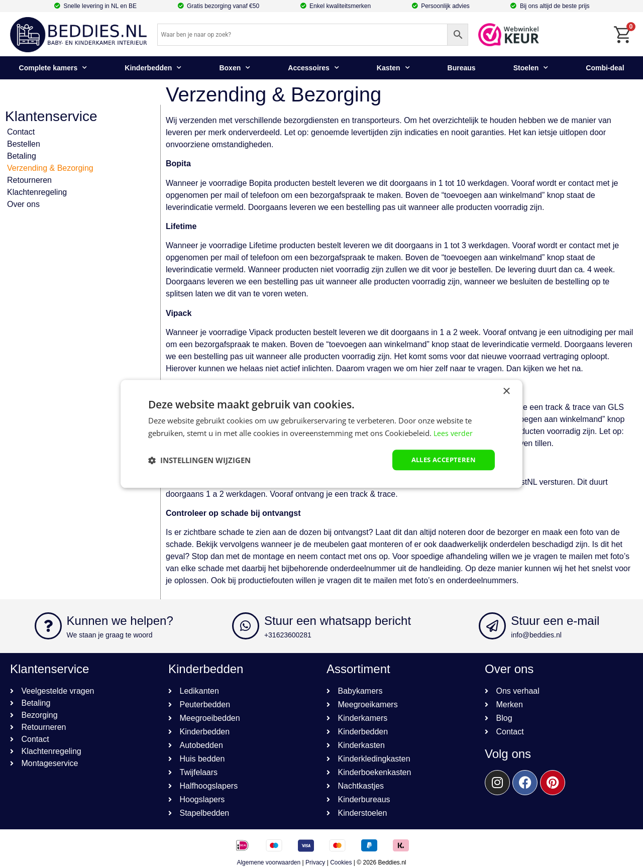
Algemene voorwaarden (268, 862)
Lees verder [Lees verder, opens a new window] (454, 432)
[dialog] (321, 434)
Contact (21, 132)
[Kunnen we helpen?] (48, 625)
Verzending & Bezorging (50, 168)
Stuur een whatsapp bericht (337, 620)
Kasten (393, 67)
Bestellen (23, 144)
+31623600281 (287, 635)
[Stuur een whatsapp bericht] (245, 625)
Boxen (234, 67)
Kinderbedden (153, 67)
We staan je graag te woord (110, 635)
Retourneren (29, 180)
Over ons (23, 204)
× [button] (506, 391)
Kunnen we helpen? (120, 620)
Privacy (315, 862)
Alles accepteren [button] (440, 460)
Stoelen (531, 67)
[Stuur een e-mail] (492, 625)
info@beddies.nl (536, 635)
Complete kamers (53, 67)
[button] (199, 460)
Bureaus (462, 68)
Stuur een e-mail (555, 620)
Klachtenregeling (37, 192)
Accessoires (313, 67)
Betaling (21, 156)
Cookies (341, 862)
